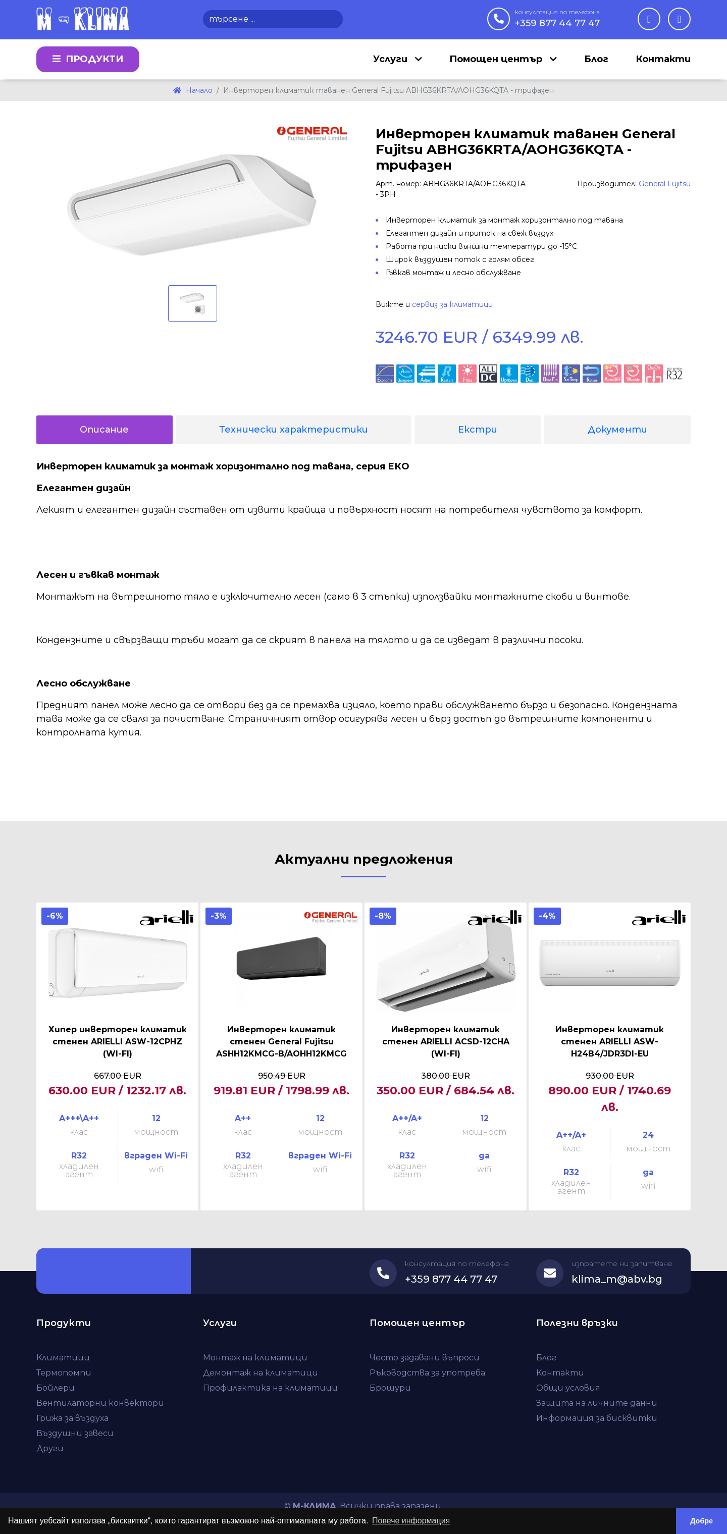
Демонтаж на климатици (260, 1373)
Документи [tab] (617, 429)
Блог (596, 59)
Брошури (390, 1388)
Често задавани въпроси (425, 1357)
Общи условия (568, 1388)
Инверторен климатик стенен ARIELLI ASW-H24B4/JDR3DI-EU (609, 1042)
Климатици (63, 1357)
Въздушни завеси (75, 1433)
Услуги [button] (391, 59)
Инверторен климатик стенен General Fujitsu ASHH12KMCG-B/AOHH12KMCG (281, 1042)
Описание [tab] (104, 429)
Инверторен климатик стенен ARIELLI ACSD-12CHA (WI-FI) (445, 1042)
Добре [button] (701, 1521)
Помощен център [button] (497, 59)
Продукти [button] (88, 59)
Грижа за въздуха (72, 1418)
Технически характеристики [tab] (293, 429)
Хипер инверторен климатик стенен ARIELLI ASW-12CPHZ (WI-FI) (117, 1042)
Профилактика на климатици (270, 1388)
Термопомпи (63, 1373)
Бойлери (55, 1388)
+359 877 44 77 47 (557, 18)
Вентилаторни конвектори (100, 1403)
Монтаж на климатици (255, 1357)
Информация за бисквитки (596, 1418)
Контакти (663, 59)
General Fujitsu (665, 183)
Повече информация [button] (411, 1520)
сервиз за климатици (452, 304)
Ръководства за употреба (427, 1373)
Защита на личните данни (596, 1403)
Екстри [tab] (477, 429)
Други (50, 1448)
